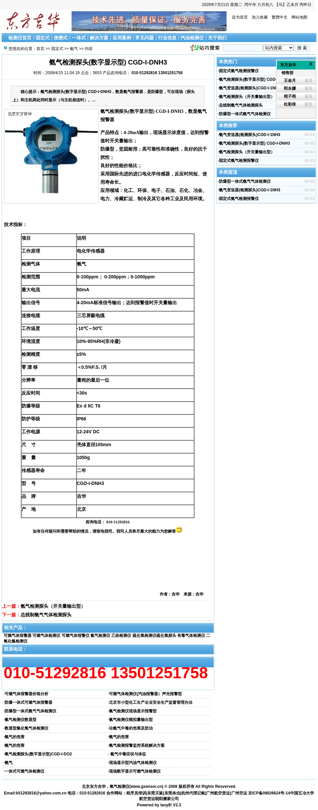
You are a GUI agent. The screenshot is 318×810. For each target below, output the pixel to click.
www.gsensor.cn (146, 786)
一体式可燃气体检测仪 (24, 771)
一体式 (79, 37)
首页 (40, 48)
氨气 (74, 48)
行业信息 (167, 37)
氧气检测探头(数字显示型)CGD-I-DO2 (38, 754)
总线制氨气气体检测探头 (46, 614)
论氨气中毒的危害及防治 (131, 728)
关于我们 (217, 37)
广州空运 (239, 793)
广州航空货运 (218, 793)
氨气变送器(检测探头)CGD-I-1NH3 (249, 88)
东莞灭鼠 (155, 793)
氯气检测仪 (100, 635)
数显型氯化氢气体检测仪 (26, 728)
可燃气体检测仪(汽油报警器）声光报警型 (145, 693)
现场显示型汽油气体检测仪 (133, 762)
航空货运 (147, 798)
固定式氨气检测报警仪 (239, 71)
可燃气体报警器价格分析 (26, 693)
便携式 (61, 37)
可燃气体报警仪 (75, 635)
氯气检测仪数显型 (20, 719)
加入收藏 (260, 17)
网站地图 (299, 17)
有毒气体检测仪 (191, 635)
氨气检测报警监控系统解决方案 (137, 745)
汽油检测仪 (192, 37)
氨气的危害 (15, 737)
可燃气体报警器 (17, 635)
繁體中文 (280, 17)
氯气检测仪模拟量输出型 (131, 719)
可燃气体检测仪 (46, 635)
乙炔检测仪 (121, 635)
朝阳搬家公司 (167, 798)
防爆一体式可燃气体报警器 (28, 702)
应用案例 (122, 37)
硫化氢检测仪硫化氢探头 (154, 635)
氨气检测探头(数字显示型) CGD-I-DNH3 (254, 79)
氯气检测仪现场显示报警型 (133, 711)
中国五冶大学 (302, 793)
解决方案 (99, 37)
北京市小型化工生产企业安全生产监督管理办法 (150, 702)
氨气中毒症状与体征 (127, 754)
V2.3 (177, 805)
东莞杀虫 (172, 793)
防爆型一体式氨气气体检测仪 (30, 711)
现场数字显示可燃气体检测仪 (135, 771)
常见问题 (144, 37)
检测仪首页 (19, 37)
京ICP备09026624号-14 (269, 793)
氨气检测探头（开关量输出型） (53, 606)
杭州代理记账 (193, 793)
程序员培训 (136, 793)
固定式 (43, 37)
